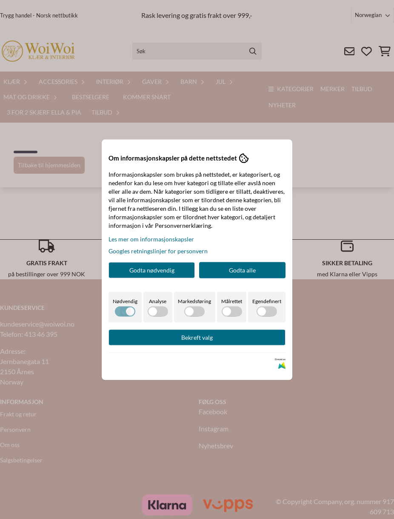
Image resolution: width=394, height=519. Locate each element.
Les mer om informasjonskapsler (151, 238)
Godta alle (242, 269)
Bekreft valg (197, 337)
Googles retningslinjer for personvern (158, 250)
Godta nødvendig (151, 269)
